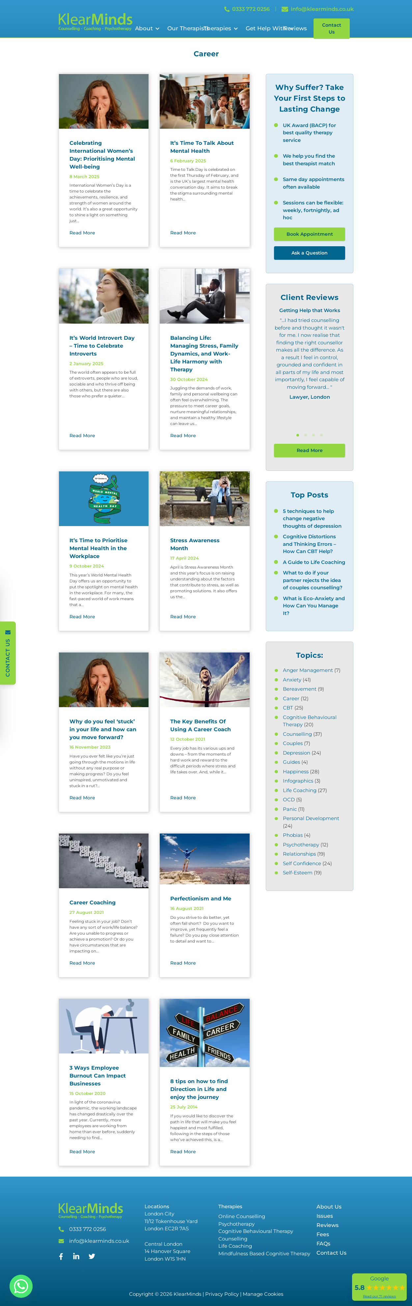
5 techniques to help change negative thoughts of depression (312, 518)
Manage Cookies (263, 1294)
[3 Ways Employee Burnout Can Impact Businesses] (104, 1026)
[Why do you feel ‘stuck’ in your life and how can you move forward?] (104, 680)
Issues (324, 1216)
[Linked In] (76, 1259)
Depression (296, 753)
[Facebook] (61, 1258)
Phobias (293, 835)
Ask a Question (309, 253)
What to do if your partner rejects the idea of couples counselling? (313, 580)
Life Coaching (299, 790)
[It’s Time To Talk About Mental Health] (205, 101)
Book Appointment (310, 234)
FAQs (323, 1243)
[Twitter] (92, 1258)
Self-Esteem (298, 872)
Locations (157, 1206)
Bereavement (299, 689)
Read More (310, 450)
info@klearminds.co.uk (99, 1241)
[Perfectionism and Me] (205, 859)
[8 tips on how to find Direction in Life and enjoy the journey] (205, 1033)
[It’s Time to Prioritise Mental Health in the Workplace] (104, 498)
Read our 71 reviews (379, 1296)
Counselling (297, 734)
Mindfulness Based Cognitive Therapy (264, 1253)
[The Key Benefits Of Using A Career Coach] (205, 680)
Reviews (295, 28)
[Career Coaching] (104, 861)
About (144, 28)
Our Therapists (188, 28)
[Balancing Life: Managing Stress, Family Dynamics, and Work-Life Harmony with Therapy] (205, 296)
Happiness (296, 771)
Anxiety (292, 680)
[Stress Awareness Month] (205, 498)
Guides (291, 762)
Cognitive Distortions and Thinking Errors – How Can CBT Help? (309, 543)
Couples (293, 743)
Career (291, 698)
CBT (288, 708)
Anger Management (308, 670)
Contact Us (331, 28)
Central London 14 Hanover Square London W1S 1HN (167, 1251)
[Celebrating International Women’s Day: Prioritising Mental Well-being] (104, 101)
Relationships (299, 854)
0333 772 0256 (87, 1229)
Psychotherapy (301, 844)
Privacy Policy (222, 1294)
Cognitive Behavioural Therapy (255, 1231)
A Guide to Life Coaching (314, 562)
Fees (322, 1234)
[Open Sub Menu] (157, 28)
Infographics (298, 781)
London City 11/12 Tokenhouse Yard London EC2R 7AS (171, 1221)
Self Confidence (302, 863)
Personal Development (311, 818)
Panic (290, 809)
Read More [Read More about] (82, 233)
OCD (289, 799)
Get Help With (266, 28)
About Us (329, 1207)
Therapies (217, 28)
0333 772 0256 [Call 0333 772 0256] (247, 9)
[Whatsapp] (21, 1286)
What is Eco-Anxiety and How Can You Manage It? (314, 605)
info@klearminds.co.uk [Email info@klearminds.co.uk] (318, 9)
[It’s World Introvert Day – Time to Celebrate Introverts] (104, 296)
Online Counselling (241, 1216)
